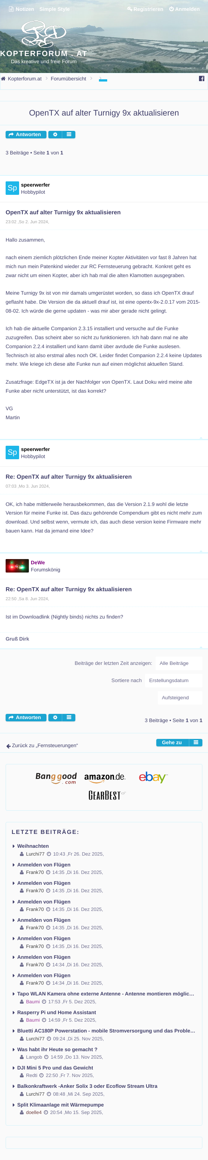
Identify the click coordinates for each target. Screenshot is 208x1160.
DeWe (38, 562)
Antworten (28, 134)
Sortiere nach (156, 680)
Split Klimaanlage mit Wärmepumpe (60, 1105)
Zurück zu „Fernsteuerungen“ (45, 745)
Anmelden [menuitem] (187, 9)
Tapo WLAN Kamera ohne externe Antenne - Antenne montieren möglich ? (106, 994)
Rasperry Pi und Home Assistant (56, 1012)
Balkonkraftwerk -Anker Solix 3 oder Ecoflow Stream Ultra (87, 1086)
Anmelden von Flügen (43, 865)
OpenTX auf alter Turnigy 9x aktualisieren (104, 112)
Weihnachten (33, 846)
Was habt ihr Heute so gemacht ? (57, 1049)
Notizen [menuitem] (21, 9)
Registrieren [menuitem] (148, 9)
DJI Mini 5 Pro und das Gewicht (55, 1068)
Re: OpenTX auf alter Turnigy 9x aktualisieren (69, 477)
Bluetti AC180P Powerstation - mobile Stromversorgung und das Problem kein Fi (106, 1031)
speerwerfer (35, 185)
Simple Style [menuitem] (54, 9)
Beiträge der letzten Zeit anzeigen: (138, 663)
